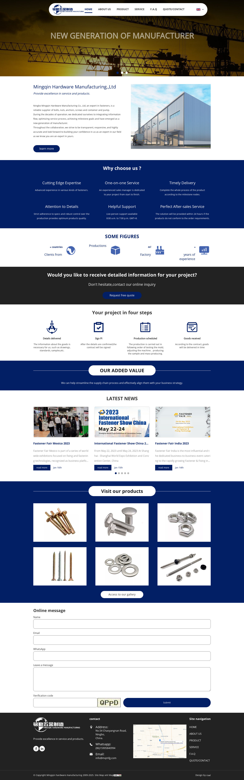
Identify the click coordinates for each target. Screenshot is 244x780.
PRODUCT (123, 9)
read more (41, 467)
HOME (88, 9)
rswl (208, 775)
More (82, 538)
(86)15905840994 (105, 748)
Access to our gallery (122, 594)
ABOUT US (104, 9)
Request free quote (122, 295)
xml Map (109, 775)
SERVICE (139, 9)
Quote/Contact (173, 9)
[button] (117, 73)
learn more (46, 148)
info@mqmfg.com (106, 758)
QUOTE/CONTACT (199, 760)
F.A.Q (153, 9)
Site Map (99, 775)
